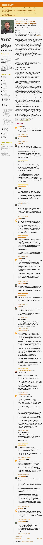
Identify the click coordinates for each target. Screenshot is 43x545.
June (5, 103)
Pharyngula (3, 152)
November (6, 96)
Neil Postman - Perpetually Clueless (7, 120)
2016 (4, 87)
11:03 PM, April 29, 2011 (23, 317)
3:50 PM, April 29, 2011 (23, 293)
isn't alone (38, 35)
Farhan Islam (21, 459)
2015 (4, 88)
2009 (4, 133)
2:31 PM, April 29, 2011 (23, 235)
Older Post (39, 538)
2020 (4, 81)
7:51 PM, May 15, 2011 (23, 443)
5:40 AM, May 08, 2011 (23, 392)
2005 (4, 139)
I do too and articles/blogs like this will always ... (6, 61)
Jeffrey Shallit (22, 136)
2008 (4, 134)
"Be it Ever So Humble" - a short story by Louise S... (8, 122)
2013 (4, 91)
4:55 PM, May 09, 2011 (23, 430)
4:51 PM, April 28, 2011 (23, 141)
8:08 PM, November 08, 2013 (24, 457)
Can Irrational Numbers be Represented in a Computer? (8, 110)
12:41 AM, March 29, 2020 (23, 474)
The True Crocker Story (8, 124)
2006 (4, 137)
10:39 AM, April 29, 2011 (23, 216)
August (5, 100)
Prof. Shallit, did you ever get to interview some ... (7, 69)
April (5, 105)
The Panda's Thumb (5, 155)
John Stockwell (22, 330)
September (6, 99)
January (5, 130)
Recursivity (7, 4)
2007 (4, 136)
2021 (4, 80)
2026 (4, 76)
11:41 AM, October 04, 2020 (24, 533)
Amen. (2, 63)
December (6, 95)
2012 (4, 92)
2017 (4, 86)
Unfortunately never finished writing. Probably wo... (7, 65)
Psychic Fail (5, 117)
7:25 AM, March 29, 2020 (23, 506)
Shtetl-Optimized (4, 153)
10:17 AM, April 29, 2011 (23, 184)
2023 (4, 79)
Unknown (20, 508)
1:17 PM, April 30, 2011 (23, 328)
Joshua (20, 126)
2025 (4, 77)
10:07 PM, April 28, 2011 (23, 159)
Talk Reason (4, 154)
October (5, 98)
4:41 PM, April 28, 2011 (23, 134)
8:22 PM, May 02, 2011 (23, 368)
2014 (4, 90)
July (5, 101)
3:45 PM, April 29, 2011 (23, 281)
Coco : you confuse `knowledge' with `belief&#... (5, 57)
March (5, 128)
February (6, 129)
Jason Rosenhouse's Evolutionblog (5, 149)
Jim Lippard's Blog (5, 150)
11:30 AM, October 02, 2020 (24, 519)
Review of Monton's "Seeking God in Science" (7, 113)
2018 (4, 84)
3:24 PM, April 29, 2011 (23, 256)
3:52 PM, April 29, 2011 (23, 304)
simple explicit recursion (31, 102)
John (19, 143)
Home (28, 538)
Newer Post (18, 538)
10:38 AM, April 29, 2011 (23, 201)
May (5, 104)
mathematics (27, 120)
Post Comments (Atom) (27, 541)
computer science (21, 120)
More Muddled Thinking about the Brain (8, 116)
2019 (4, 83)
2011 (4, 94)
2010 (4, 132)
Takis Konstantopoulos (24, 370)
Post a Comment (18, 536)
